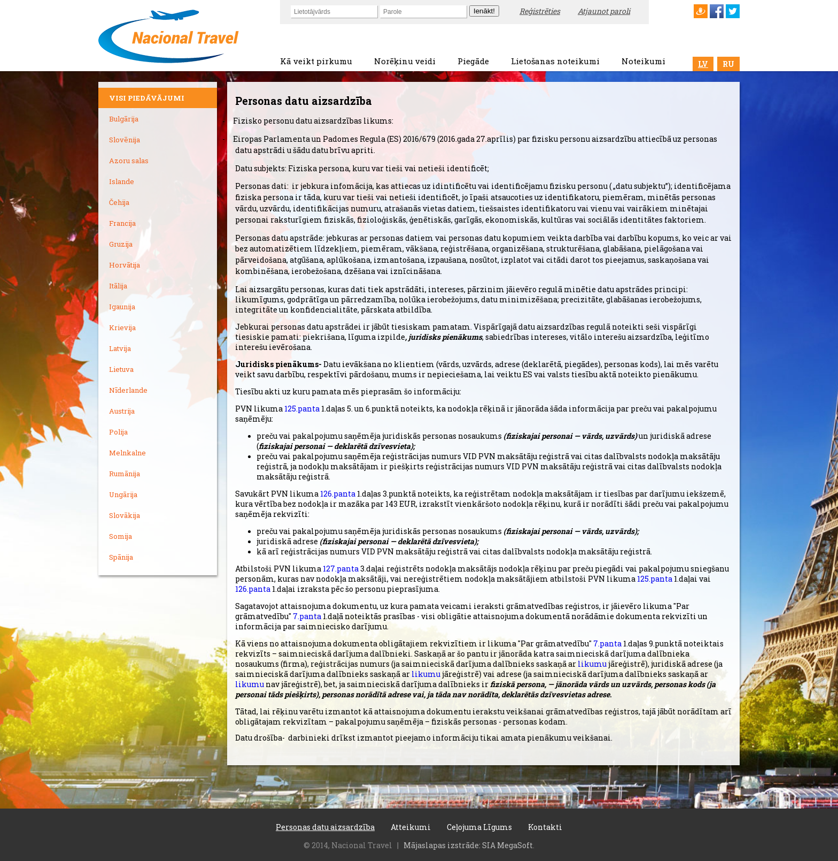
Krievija (122, 327)
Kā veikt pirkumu (316, 61)
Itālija (118, 286)
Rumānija (124, 473)
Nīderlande (128, 390)
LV (703, 64)
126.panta (337, 494)
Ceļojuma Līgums (479, 827)
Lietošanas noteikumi (555, 61)
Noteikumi (643, 61)
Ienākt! (484, 11)
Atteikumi (411, 827)
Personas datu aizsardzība (325, 827)
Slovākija (124, 515)
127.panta (341, 568)
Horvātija (124, 265)
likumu (592, 664)
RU (728, 64)
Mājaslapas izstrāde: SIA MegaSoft (468, 845)
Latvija (120, 348)
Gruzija (121, 244)
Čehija (119, 202)
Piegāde (473, 61)
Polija (118, 432)
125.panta (302, 408)
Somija (120, 536)
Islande (121, 181)
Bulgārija (123, 119)
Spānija (121, 557)
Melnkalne (127, 453)
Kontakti (545, 827)
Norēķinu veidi (405, 61)
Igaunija (122, 306)
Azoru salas (129, 160)
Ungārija (123, 494)
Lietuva (121, 369)
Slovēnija (124, 139)
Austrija (122, 411)
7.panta (307, 616)
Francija (122, 223)
